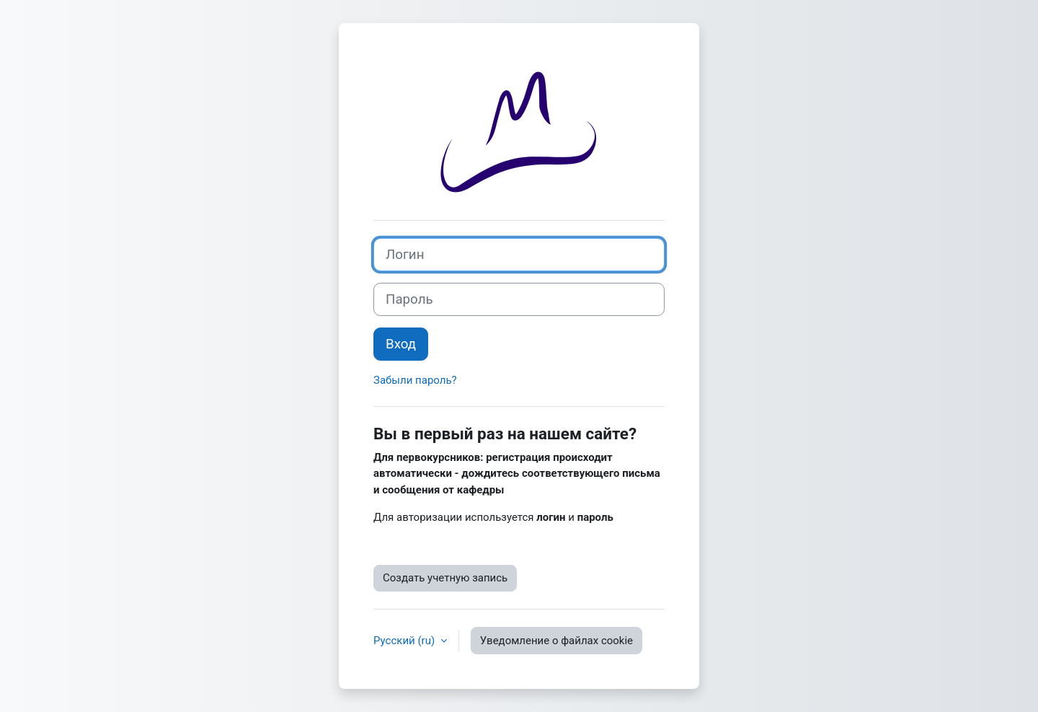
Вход (401, 344)
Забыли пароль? (415, 380)
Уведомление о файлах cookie (556, 640)
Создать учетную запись (445, 577)
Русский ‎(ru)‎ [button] (405, 640)
